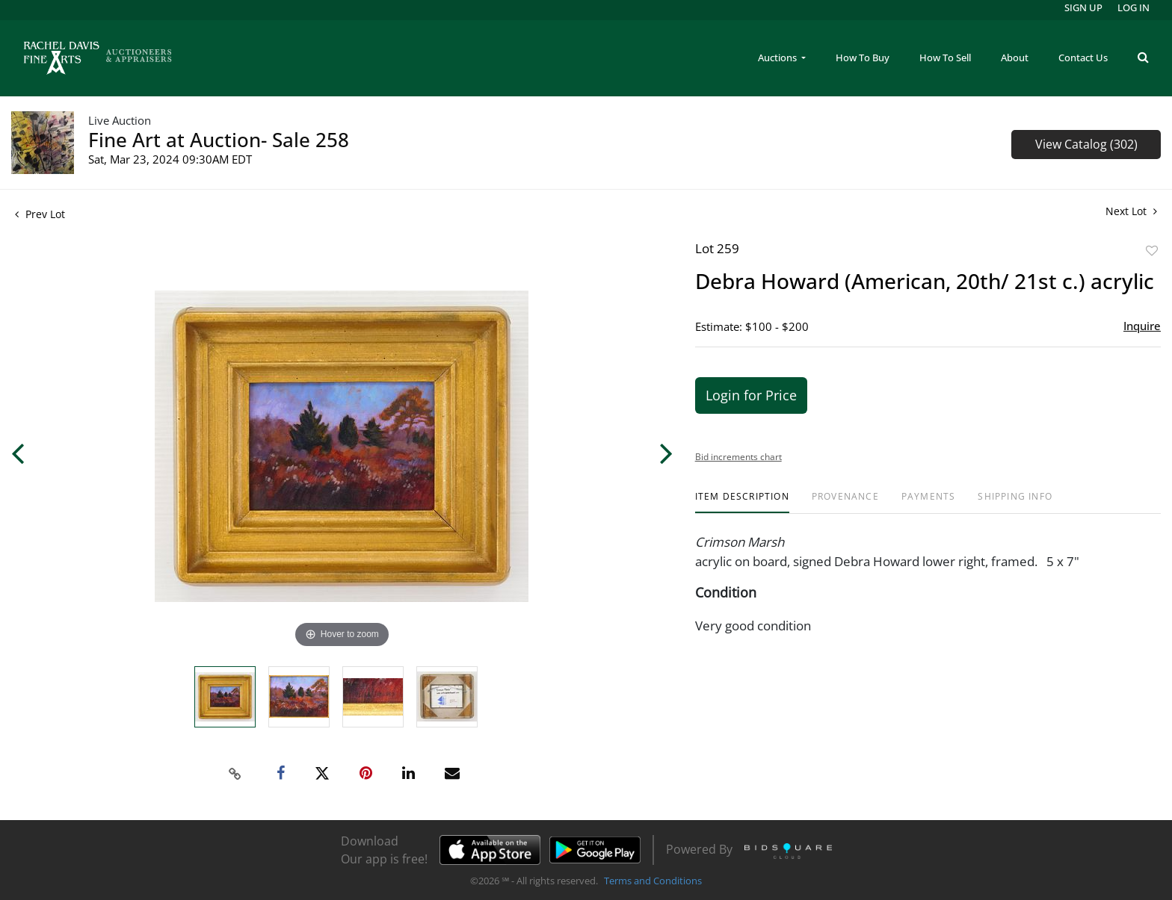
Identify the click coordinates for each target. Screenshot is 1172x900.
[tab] (742, 502)
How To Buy (862, 57)
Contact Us (1083, 57)
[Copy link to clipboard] (235, 774)
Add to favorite (1152, 250)
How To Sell (945, 57)
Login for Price (751, 395)
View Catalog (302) (1086, 144)
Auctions (778, 57)
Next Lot (1131, 211)
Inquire (1142, 325)
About (1014, 57)
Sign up (1083, 7)
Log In (1133, 7)
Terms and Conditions (653, 880)
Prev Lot (40, 214)
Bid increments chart (738, 456)
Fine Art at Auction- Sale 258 (218, 139)
